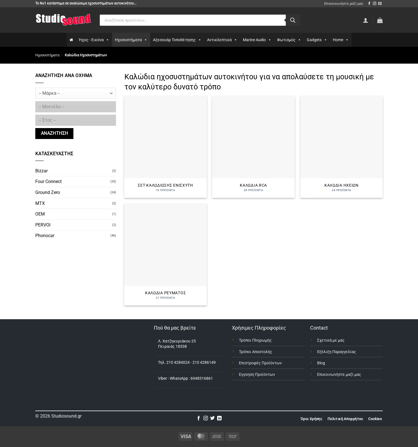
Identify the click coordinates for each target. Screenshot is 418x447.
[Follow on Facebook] (369, 4)
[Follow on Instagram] (374, 4)
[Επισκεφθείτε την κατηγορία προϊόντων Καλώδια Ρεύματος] (165, 254)
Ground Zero (47, 192)
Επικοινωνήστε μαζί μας (343, 3)
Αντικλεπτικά (222, 40)
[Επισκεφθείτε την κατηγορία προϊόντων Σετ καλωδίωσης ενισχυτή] (165, 147)
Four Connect (48, 181)
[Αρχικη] (71, 40)
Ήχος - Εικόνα (94, 40)
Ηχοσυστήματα (131, 40)
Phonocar (44, 235)
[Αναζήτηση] (293, 20)
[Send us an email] (380, 4)
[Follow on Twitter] (212, 418)
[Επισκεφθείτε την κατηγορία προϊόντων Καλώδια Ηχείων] (341, 147)
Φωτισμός (289, 40)
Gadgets (317, 40)
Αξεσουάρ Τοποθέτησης (177, 40)
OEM (40, 214)
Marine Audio (257, 40)
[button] (380, 20)
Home (341, 40)
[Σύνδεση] (365, 20)
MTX (40, 203)
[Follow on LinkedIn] (219, 418)
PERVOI (42, 225)
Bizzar (41, 170)
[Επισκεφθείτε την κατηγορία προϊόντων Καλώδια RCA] (253, 147)
